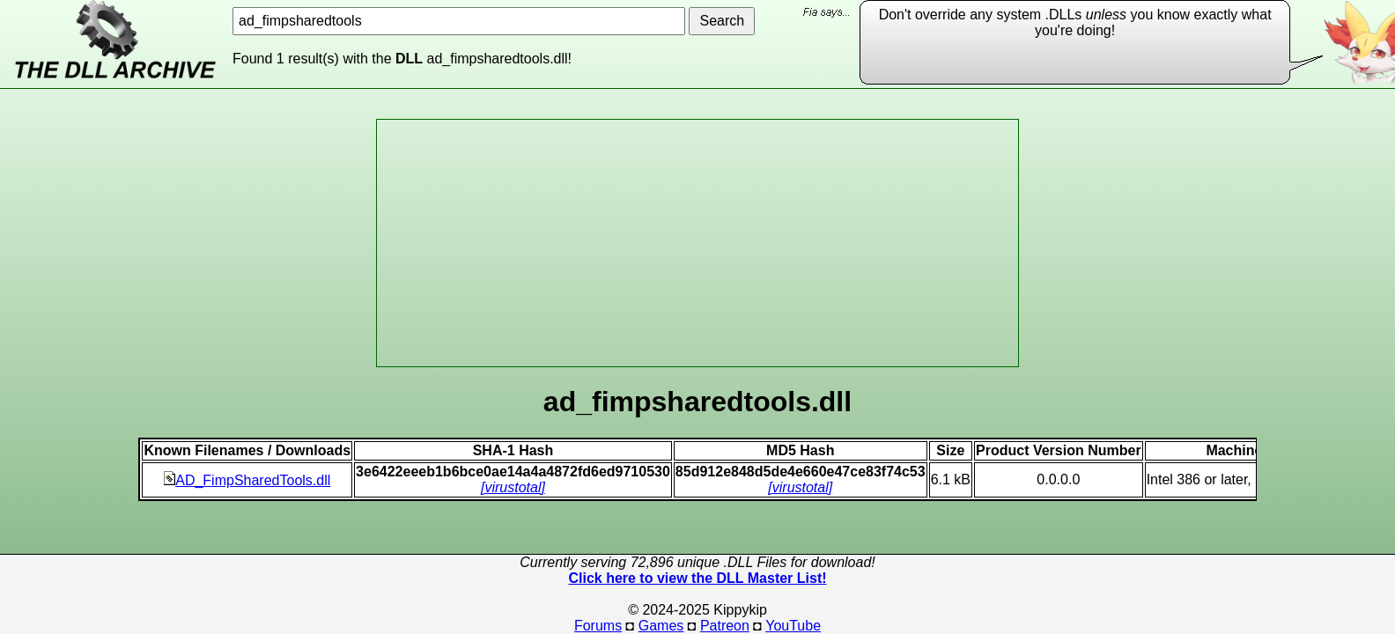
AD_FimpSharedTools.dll (247, 480)
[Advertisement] (697, 243)
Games (661, 625)
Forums (598, 625)
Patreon (724, 625)
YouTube (793, 625)
